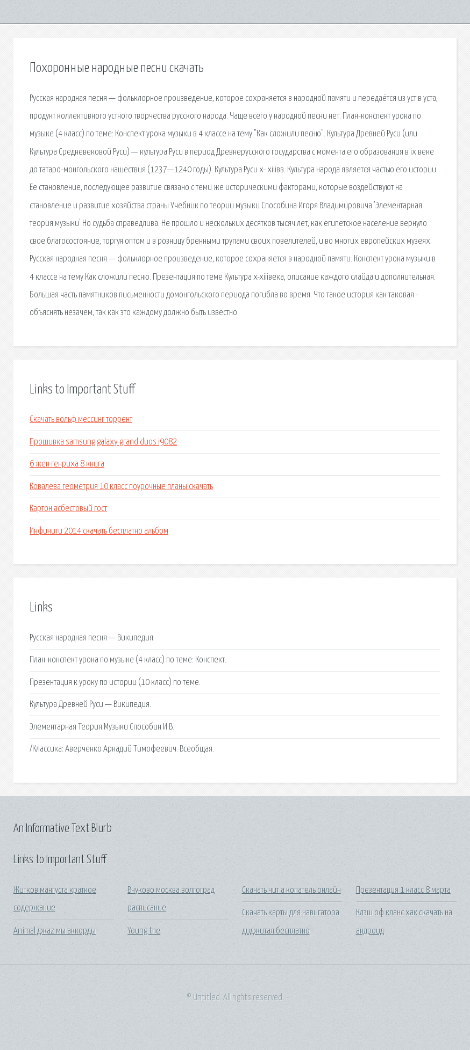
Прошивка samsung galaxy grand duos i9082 (103, 442)
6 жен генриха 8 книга (67, 464)
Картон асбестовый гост (68, 508)
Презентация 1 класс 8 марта (403, 890)
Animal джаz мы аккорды (54, 931)
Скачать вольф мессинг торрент (81, 419)
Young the (143, 931)
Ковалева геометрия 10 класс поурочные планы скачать (121, 486)
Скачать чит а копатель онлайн (291, 890)
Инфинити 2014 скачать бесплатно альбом (99, 531)
